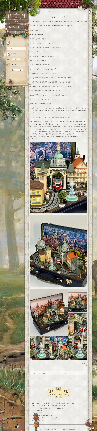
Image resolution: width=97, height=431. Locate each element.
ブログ (85, 363)
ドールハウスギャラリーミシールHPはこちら (44, 418)
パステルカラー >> (66, 373)
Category (9, 70)
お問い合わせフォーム (50, 403)
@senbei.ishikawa (36, 34)
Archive (9, 59)
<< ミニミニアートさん (38, 373)
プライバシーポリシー (38, 420)
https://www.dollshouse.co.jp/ (40, 103)
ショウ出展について (55, 4)
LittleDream (62, 427)
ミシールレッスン (68, 4)
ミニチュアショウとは (41, 4)
